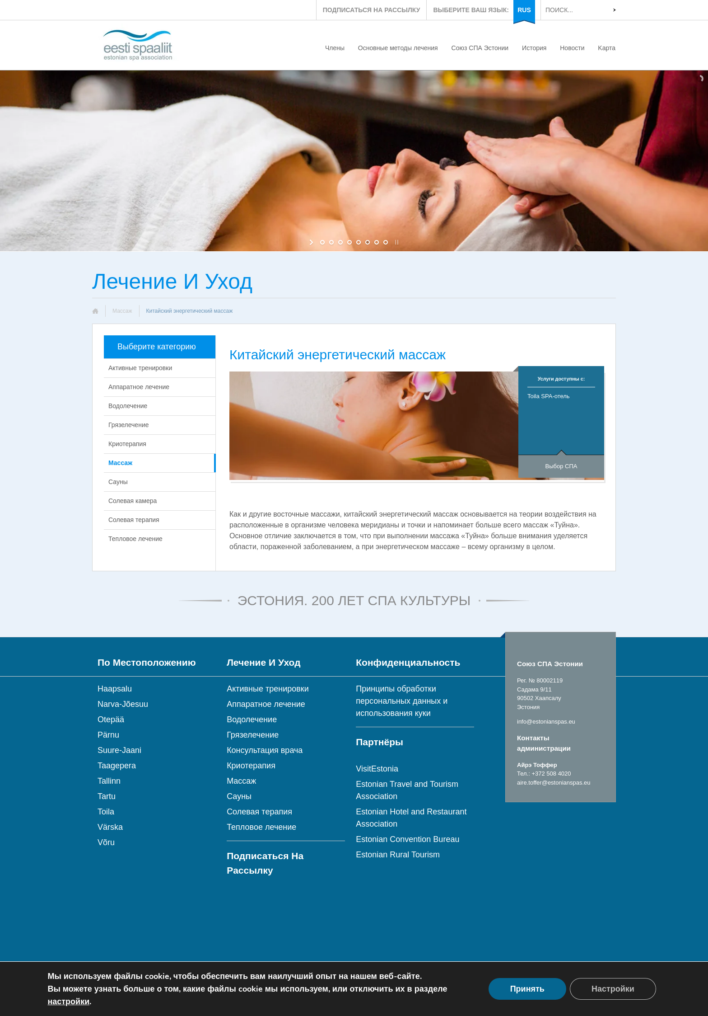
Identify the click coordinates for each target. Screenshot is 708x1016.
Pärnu (108, 734)
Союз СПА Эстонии (480, 48)
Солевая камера (132, 500)
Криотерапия (127, 443)
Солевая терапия (133, 519)
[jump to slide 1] (322, 242)
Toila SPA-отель (548, 396)
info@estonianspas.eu (546, 721)
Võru (106, 842)
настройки (68, 1001)
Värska (110, 827)
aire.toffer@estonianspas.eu (554, 782)
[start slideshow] (312, 242)
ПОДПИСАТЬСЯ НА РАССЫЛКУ (371, 10)
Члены (335, 48)
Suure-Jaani (119, 750)
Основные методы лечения (398, 48)
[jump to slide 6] (367, 242)
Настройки (613, 988)
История (534, 48)
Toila (106, 811)
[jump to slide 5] (358, 242)
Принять (527, 988)
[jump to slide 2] (331, 242)
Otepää (111, 719)
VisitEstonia (377, 768)
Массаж (122, 311)
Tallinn (109, 781)
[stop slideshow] (395, 242)
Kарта (606, 48)
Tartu (107, 796)
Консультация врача (265, 750)
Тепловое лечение (135, 538)
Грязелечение (128, 424)
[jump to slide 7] (376, 242)
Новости (572, 48)
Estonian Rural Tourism (398, 854)
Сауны (118, 481)
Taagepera (117, 765)
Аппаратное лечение (138, 386)
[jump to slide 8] (385, 242)
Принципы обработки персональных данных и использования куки (401, 701)
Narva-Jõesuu (123, 704)
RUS (524, 10)
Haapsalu (115, 688)
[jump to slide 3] (340, 242)
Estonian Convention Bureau (407, 839)
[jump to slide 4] (349, 242)
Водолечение (127, 405)
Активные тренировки (140, 368)
